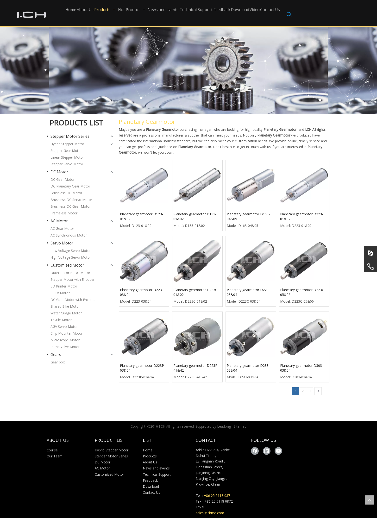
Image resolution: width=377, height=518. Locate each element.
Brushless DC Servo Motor (71, 199)
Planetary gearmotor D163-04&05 (248, 216)
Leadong (224, 426)
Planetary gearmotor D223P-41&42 (196, 368)
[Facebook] (255, 451)
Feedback (150, 480)
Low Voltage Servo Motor (70, 250)
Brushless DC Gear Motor (70, 206)
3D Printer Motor (63, 286)
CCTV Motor (60, 293)
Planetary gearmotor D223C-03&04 (249, 292)
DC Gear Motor (62, 179)
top (369, 500)
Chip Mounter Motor (66, 333)
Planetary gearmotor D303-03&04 (301, 368)
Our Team (55, 456)
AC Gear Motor (62, 228)
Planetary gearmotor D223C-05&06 (302, 292)
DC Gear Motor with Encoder (73, 299)
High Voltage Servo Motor (70, 257)
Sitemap (240, 426)
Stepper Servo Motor (66, 164)
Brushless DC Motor (66, 193)
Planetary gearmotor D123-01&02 (141, 216)
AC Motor (59, 221)
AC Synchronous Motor (68, 235)
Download (151, 486)
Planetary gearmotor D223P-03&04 (142, 368)
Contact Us (151, 492)
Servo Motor (61, 243)
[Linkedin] (266, 451)
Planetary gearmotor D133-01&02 (194, 216)
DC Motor (59, 172)
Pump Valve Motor (65, 346)
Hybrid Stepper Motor (67, 144)
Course (52, 450)
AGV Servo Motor (64, 326)
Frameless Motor (63, 213)
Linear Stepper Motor (67, 157)
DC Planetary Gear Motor (70, 186)
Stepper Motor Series (69, 136)
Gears (55, 354)
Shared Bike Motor (65, 306)
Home (147, 450)
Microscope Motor (65, 340)
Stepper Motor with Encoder (72, 279)
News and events (156, 468)
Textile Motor (61, 320)
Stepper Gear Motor (66, 150)
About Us (150, 462)
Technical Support (157, 474)
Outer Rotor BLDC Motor (70, 272)
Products (150, 456)
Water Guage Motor (66, 313)
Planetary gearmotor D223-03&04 (141, 292)
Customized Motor (67, 265)
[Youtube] (278, 451)
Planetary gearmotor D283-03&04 (248, 368)
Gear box (57, 362)
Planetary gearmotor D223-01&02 (301, 216)
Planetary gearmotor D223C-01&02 (196, 292)
